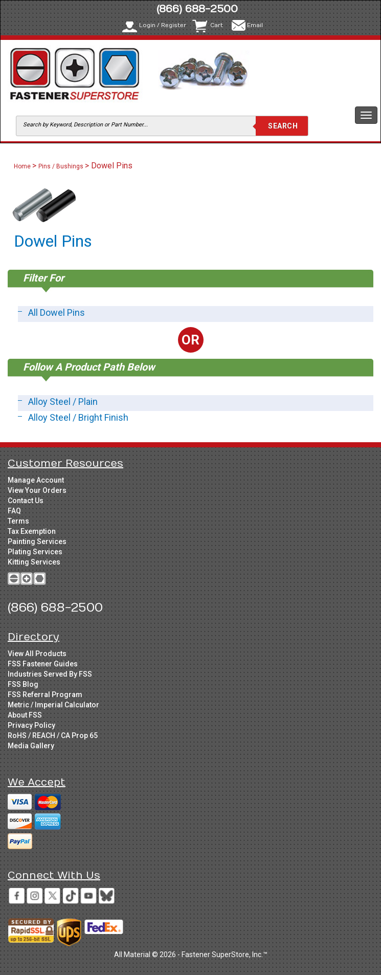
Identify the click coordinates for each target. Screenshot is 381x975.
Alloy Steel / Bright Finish (78, 417)
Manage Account (36, 480)
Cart (216, 25)
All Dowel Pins (56, 312)
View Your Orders (37, 490)
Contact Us (25, 500)
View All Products (37, 653)
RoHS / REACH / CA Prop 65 (53, 735)
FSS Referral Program (45, 694)
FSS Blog (23, 684)
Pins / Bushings (60, 166)
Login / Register (162, 25)
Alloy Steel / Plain (63, 401)
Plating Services (35, 552)
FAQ (14, 511)
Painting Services (37, 541)
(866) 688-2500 (197, 9)
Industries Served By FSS (50, 674)
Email (255, 25)
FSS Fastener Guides (43, 664)
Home (23, 166)
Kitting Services (34, 562)
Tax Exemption (32, 531)
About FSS (25, 715)
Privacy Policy (31, 725)
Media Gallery (31, 746)
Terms (18, 521)
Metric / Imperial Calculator (53, 705)
